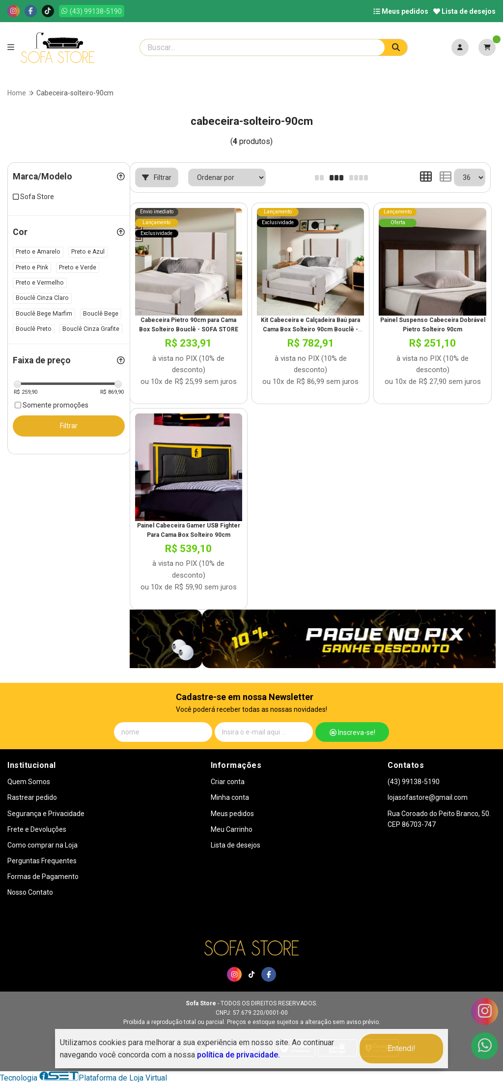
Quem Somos (28, 782)
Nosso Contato (30, 892)
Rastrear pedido (32, 797)
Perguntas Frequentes (42, 861)
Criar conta (228, 782)
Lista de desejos (464, 11)
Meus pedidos (400, 11)
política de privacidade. (238, 1054)
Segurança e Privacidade (45, 814)
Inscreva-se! (352, 732)
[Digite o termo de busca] (262, 47)
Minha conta (230, 797)
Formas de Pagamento (43, 876)
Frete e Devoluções (36, 829)
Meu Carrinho (231, 829)
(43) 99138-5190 (414, 782)
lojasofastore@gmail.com (428, 797)
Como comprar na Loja (42, 845)
